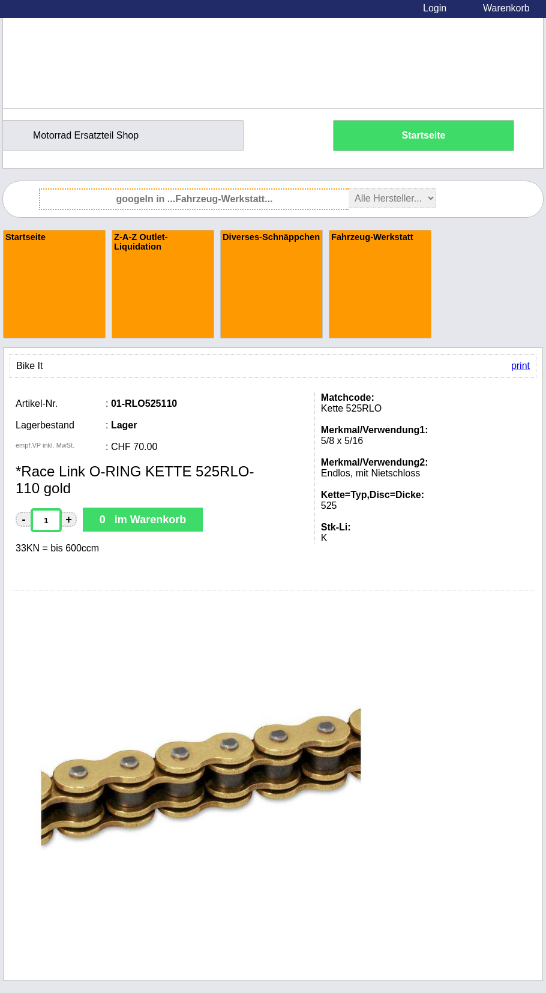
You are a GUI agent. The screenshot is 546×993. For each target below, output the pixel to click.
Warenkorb (506, 8)
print (520, 366)
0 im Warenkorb (143, 520)
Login (434, 8)
